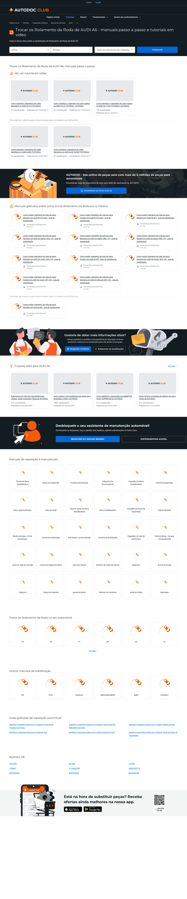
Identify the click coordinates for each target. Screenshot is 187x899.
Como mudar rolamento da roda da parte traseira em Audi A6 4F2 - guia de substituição (98, 258)
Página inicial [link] (14, 23)
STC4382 (13, 763)
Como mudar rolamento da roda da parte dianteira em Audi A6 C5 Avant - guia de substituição (39, 218)
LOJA (88, 2)
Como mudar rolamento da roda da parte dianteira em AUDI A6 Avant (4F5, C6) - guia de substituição (155, 259)
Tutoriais (26, 23)
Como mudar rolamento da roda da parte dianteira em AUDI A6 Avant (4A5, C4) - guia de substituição (41, 259)
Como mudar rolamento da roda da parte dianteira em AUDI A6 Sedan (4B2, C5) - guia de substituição (98, 238)
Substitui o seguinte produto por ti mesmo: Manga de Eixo (152, 724)
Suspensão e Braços (40, 23)
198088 (12, 768)
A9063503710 (134, 768)
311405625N (74, 768)
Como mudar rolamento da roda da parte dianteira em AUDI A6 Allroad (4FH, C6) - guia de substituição (99, 280)
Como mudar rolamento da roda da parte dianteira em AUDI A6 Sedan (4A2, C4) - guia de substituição (42, 238)
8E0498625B (134, 773)
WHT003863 (74, 773)
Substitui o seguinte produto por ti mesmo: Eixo (28, 732)
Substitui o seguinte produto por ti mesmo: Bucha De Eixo (92, 732)
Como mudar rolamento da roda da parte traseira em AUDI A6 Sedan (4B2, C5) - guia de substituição (155, 238)
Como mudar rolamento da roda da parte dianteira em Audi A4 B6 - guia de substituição (41, 306)
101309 (132, 763)
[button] (100, 17)
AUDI (71, 23)
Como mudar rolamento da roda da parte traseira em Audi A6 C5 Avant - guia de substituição (96, 218)
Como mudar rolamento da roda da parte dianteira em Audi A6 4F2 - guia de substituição (155, 216)
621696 (72, 763)
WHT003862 (14, 773)
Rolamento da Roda (58, 23)
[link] (53, 17)
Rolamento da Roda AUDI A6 (85, 191)
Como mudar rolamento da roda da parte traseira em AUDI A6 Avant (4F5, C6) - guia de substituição (41, 280)
